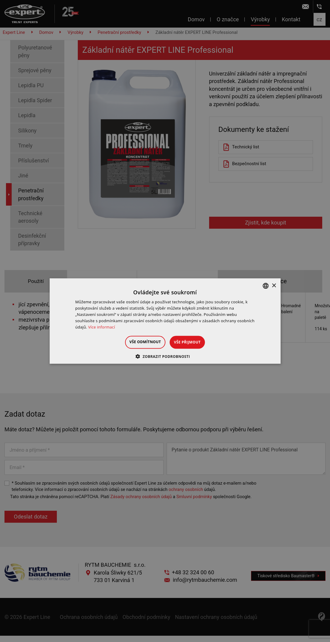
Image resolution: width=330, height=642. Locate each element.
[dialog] (165, 321)
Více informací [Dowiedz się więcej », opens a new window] (101, 326)
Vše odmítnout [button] (140, 341)
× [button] (274, 285)
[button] (165, 356)
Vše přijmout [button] (192, 342)
